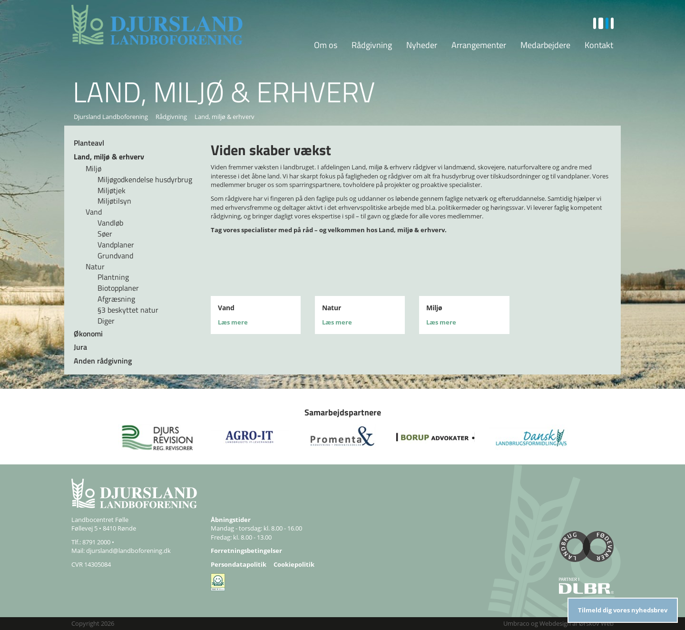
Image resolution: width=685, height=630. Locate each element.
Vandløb (110, 222)
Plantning (113, 277)
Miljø (93, 168)
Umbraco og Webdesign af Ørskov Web (558, 623)
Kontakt (599, 45)
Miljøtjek (112, 190)
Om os (325, 45)
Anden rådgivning (103, 360)
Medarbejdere (545, 45)
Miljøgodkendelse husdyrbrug (145, 179)
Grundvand (115, 255)
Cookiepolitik (294, 564)
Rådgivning (372, 45)
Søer (105, 233)
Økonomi (88, 333)
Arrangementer (478, 45)
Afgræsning (116, 299)
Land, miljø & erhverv (109, 156)
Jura (80, 347)
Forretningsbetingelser (246, 550)
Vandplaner (116, 244)
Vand (94, 211)
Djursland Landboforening (111, 116)
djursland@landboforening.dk (128, 550)
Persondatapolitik (238, 564)
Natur (95, 266)
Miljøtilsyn (114, 201)
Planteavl (89, 142)
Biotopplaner (118, 288)
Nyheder (421, 45)
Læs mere (233, 322)
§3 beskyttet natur (128, 309)
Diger (106, 320)
